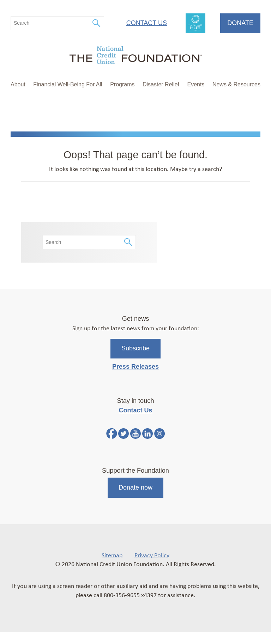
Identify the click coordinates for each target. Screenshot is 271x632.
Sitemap (112, 555)
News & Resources (236, 84)
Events (195, 84)
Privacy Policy (151, 555)
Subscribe (135, 348)
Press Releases (135, 366)
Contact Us (146, 22)
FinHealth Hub (195, 23)
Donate (240, 22)
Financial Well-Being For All (67, 84)
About (18, 84)
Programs (122, 84)
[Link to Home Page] (135, 56)
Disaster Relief (161, 84)
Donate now (135, 487)
